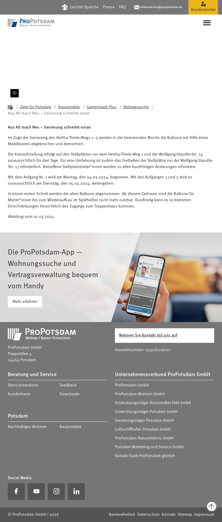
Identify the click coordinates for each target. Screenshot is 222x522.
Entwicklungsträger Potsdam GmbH (146, 412)
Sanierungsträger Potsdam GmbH (144, 421)
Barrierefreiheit (122, 515)
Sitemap (185, 515)
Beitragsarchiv (136, 107)
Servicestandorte (23, 385)
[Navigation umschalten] (207, 23)
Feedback (68, 385)
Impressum (204, 515)
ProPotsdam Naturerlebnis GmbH (144, 438)
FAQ (122, 7)
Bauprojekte (69, 107)
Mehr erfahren (24, 302)
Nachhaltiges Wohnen (27, 427)
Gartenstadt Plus (101, 107)
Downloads (70, 394)
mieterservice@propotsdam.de (161, 7)
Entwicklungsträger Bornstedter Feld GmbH (153, 403)
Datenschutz (148, 515)
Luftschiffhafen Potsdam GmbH (143, 429)
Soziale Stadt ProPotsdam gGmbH (145, 456)
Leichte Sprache (84, 7)
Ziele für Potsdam (35, 107)
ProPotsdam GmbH (132, 385)
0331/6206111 (157, 350)
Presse (109, 7)
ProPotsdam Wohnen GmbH (140, 394)
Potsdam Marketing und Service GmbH (149, 447)
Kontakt (168, 515)
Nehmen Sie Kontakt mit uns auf (148, 335)
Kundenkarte (19, 394)
